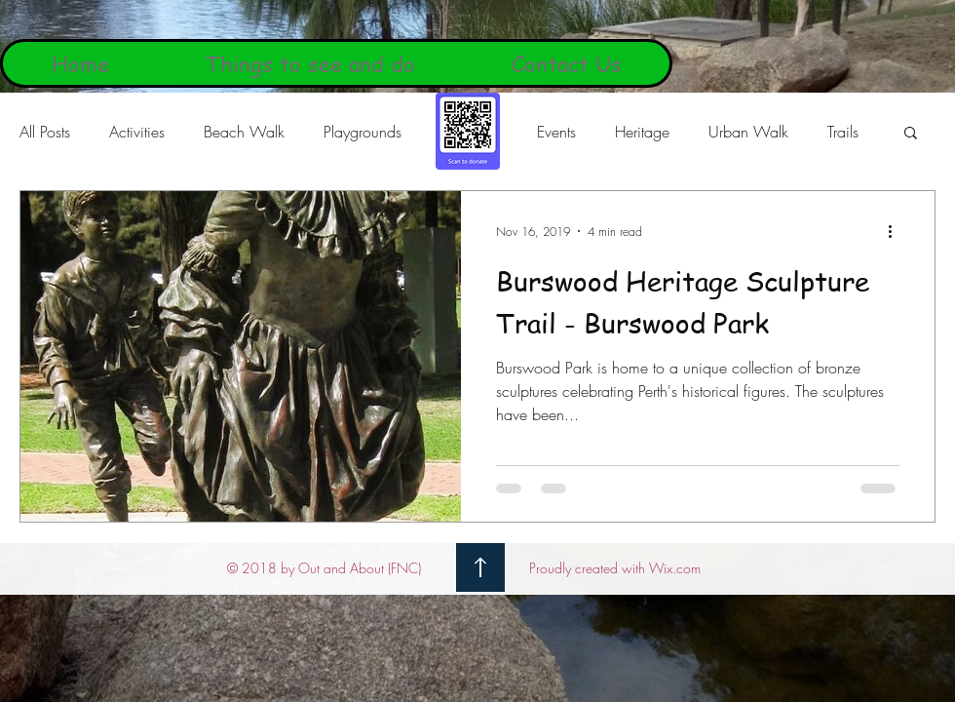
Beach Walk (244, 131)
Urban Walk (748, 131)
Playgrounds (362, 131)
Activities (137, 131)
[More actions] (896, 231)
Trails (843, 131)
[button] (910, 134)
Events (556, 131)
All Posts (44, 131)
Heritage (642, 131)
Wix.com (675, 568)
